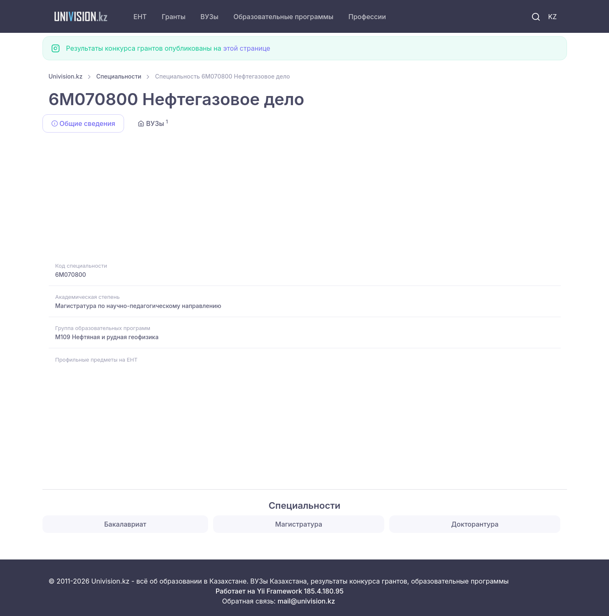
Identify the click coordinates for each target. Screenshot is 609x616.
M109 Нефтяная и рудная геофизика (107, 336)
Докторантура (475, 524)
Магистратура (298, 524)
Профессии (367, 16)
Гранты (174, 16)
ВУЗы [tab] (153, 123)
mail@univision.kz (306, 601)
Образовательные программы (283, 16)
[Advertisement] (298, 198)
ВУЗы (210, 16)
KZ (552, 16)
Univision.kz (66, 76)
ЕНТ (140, 16)
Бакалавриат (125, 524)
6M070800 (70, 274)
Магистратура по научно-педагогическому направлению (138, 305)
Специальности (118, 76)
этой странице (246, 48)
